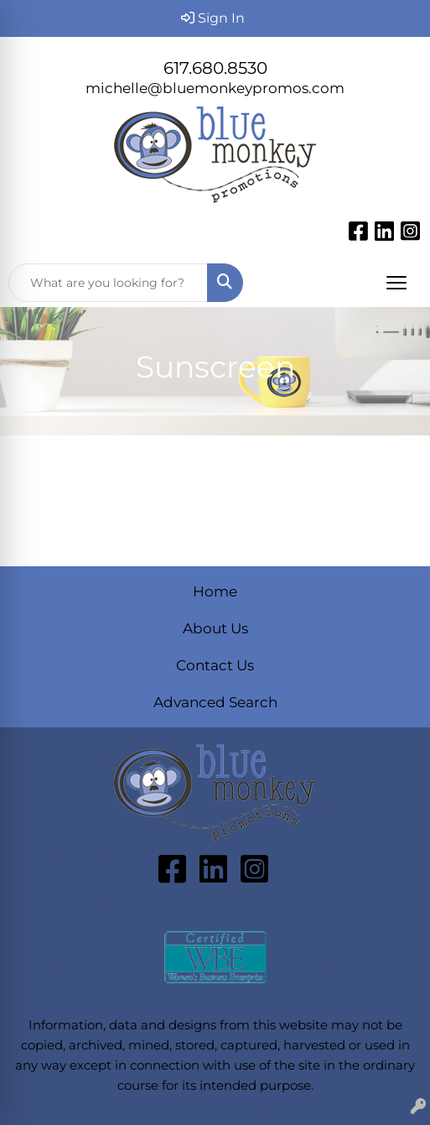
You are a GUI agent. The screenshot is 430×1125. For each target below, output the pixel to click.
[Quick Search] (108, 282)
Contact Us (215, 665)
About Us (215, 628)
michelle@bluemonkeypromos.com (215, 87)
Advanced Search (215, 702)
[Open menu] (396, 282)
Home (215, 591)
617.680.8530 (215, 68)
